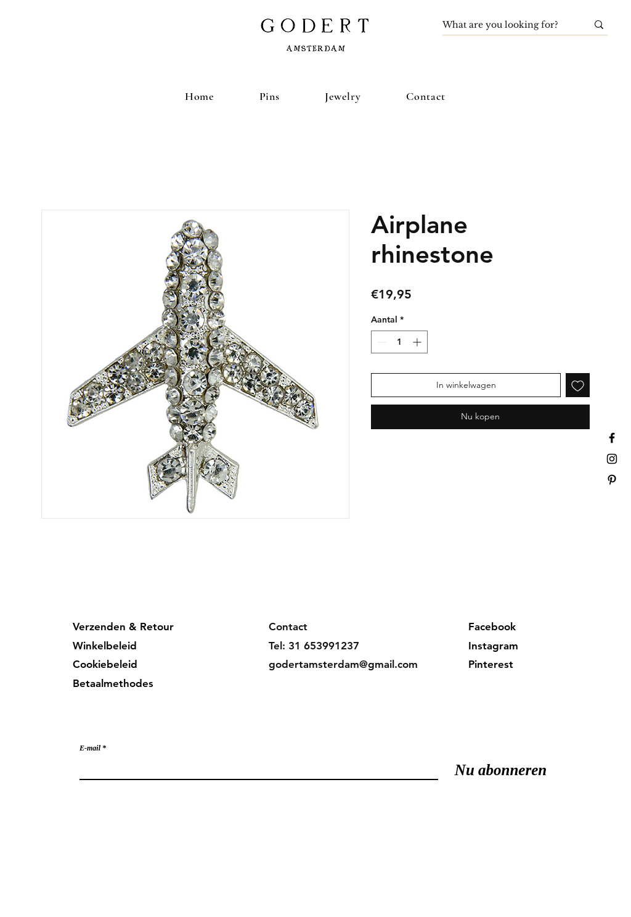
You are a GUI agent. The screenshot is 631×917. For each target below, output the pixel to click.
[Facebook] (612, 438)
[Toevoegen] (578, 385)
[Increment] (418, 342)
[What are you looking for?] (505, 25)
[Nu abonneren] (500, 770)
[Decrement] (380, 342)
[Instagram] (612, 459)
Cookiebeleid (105, 664)
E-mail (89, 748)
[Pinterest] (612, 480)
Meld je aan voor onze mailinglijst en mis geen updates (203, 723)
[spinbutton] (399, 342)
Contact (288, 626)
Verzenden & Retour (123, 626)
